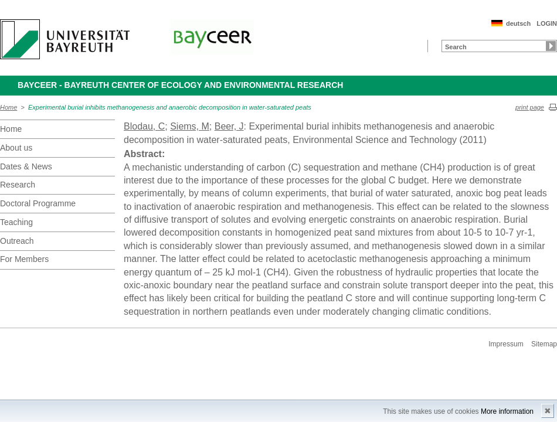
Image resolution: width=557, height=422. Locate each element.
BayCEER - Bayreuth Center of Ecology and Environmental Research (180, 85)
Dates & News (26, 166)
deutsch (518, 23)
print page (529, 107)
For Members (24, 259)
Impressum (505, 344)
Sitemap (544, 344)
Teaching (16, 222)
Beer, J (229, 126)
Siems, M (189, 126)
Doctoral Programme (38, 203)
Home (8, 107)
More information (507, 411)
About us (16, 147)
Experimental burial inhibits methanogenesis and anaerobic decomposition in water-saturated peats (169, 107)
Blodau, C (144, 126)
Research (17, 184)
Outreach (17, 241)
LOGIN (546, 23)
